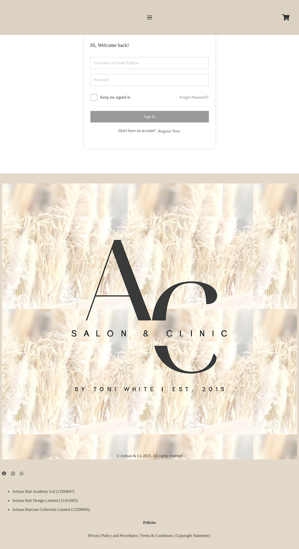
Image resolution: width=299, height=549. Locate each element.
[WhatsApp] (21, 473)
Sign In (149, 116)
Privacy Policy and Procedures (112, 535)
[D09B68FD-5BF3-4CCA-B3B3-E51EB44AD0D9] (149, 311)
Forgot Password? (194, 97)
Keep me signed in (115, 97)
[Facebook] (4, 473)
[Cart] (286, 17)
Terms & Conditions (156, 535)
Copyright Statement (192, 535)
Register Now (169, 131)
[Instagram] (13, 473)
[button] (149, 17)
